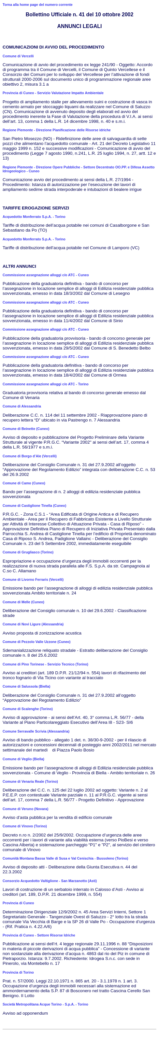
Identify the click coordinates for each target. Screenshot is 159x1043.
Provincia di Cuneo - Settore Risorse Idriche (39, 935)
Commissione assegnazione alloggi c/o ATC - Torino (46, 384)
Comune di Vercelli (18, 56)
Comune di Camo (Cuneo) (24, 483)
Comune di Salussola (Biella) (26, 686)
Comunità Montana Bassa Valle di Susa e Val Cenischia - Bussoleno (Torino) (65, 858)
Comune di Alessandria (22, 406)
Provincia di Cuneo (18, 903)
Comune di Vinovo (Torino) (25, 826)
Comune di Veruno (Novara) (25, 809)
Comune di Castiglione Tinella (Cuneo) (34, 505)
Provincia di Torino (18, 972)
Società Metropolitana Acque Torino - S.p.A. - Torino (45, 1004)
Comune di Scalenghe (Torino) (28, 709)
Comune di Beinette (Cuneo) (26, 429)
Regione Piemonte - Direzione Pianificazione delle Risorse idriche (57, 130)
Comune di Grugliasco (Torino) (28, 552)
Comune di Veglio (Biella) (23, 759)
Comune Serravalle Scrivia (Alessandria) (36, 731)
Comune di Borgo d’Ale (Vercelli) (30, 456)
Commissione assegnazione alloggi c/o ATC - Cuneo (46, 275)
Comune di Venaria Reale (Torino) (30, 781)
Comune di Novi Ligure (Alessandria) (33, 624)
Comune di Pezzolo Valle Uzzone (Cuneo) (36, 642)
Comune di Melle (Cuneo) (23, 602)
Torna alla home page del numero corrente (38, 5)
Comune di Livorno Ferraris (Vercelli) (33, 579)
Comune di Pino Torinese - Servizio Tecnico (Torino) (45, 664)
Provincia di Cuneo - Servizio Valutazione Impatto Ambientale (53, 93)
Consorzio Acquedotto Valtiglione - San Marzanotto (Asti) (50, 881)
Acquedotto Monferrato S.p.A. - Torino (34, 217)
